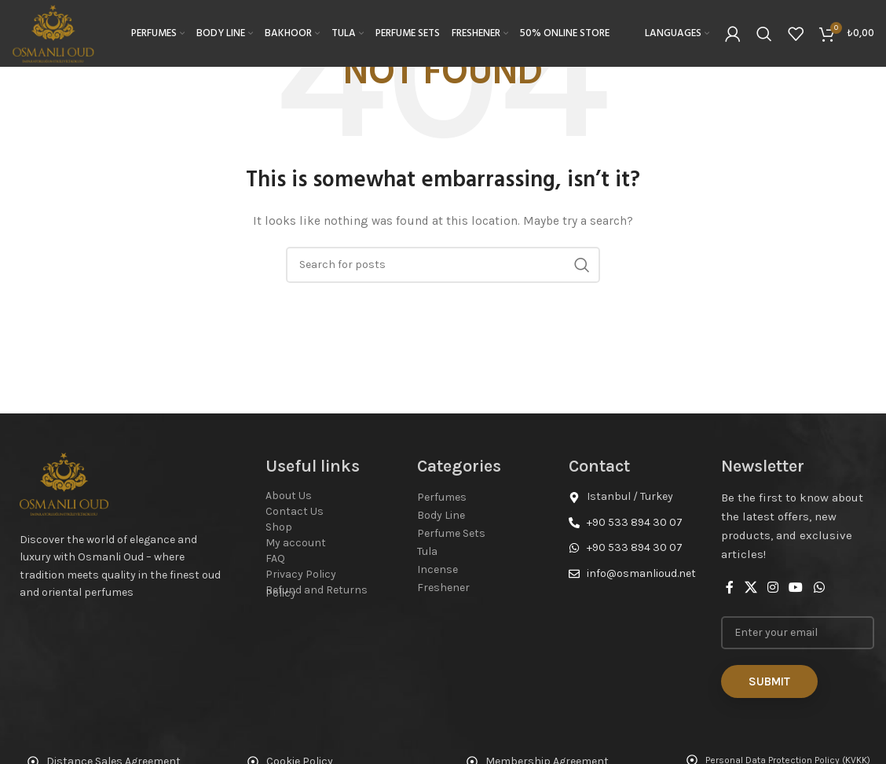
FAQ (275, 558)
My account (295, 542)
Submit (769, 681)
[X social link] (750, 587)
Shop (278, 527)
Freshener (443, 587)
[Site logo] (56, 34)
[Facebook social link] (730, 587)
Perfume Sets (451, 533)
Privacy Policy (300, 574)
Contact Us (294, 511)
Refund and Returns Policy (316, 591)
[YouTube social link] (796, 587)
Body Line (441, 515)
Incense (437, 569)
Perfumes (442, 497)
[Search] (764, 35)
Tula (427, 551)
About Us (288, 495)
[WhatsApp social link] (818, 587)
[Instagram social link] (772, 587)
